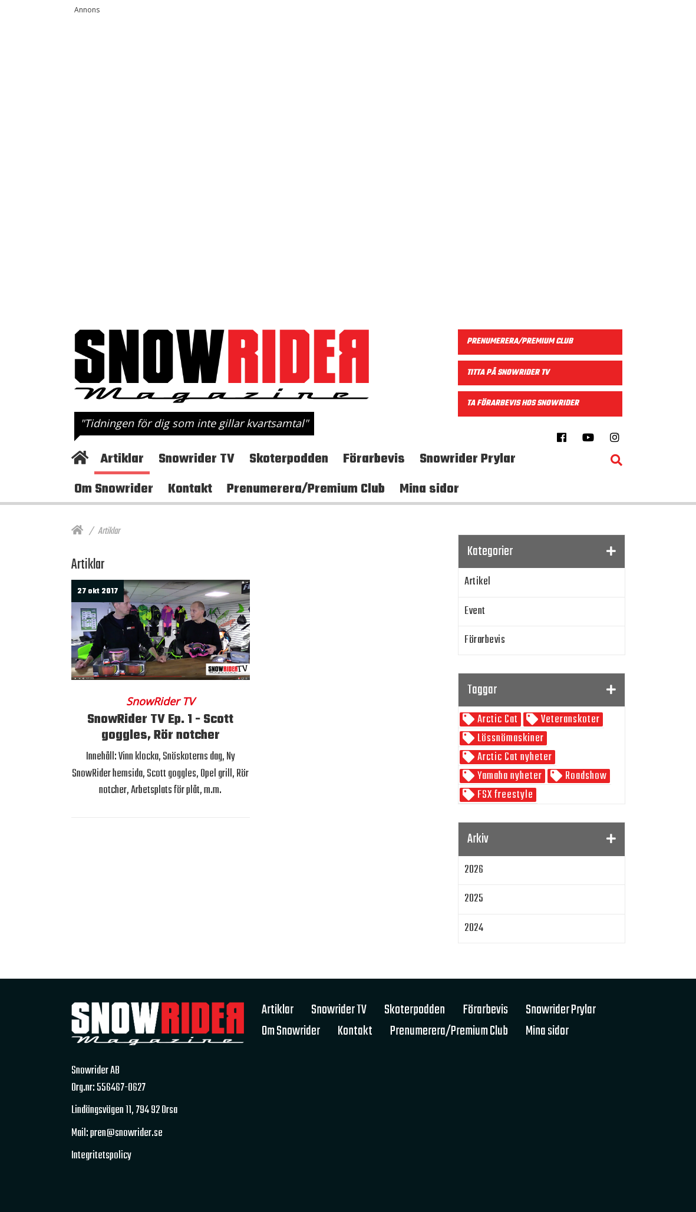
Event (475, 611)
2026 (473, 870)
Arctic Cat (496, 719)
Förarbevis (484, 640)
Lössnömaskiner (509, 738)
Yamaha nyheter (508, 776)
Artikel (477, 581)
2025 (473, 898)
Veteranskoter (569, 719)
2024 (473, 928)
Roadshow (585, 776)
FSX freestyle (504, 795)
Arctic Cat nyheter (513, 757)
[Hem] (77, 531)
